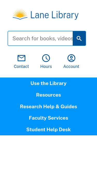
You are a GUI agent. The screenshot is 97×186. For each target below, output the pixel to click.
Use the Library (48, 83)
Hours (46, 61)
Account (71, 61)
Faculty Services (48, 118)
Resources (48, 95)
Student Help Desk (48, 129)
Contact (21, 61)
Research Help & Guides (48, 106)
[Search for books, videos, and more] (44, 38)
